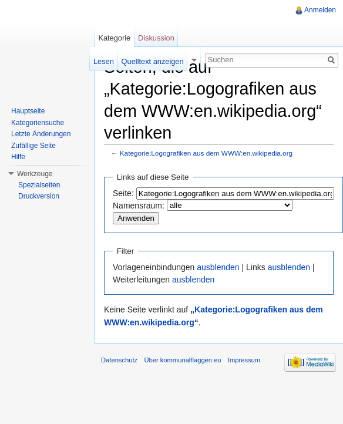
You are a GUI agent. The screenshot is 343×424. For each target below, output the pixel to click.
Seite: (123, 193)
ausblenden (218, 267)
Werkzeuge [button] (34, 174)
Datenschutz (119, 360)
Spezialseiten (39, 185)
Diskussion (156, 37)
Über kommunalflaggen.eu (182, 360)
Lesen (103, 61)
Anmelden (320, 10)
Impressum (244, 360)
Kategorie (114, 37)
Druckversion (38, 196)
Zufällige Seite (33, 146)
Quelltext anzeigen (153, 61)
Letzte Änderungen (40, 134)
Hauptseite (28, 111)
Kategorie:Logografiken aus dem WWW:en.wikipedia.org (206, 153)
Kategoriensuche (37, 123)
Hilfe (18, 157)
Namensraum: (138, 205)
